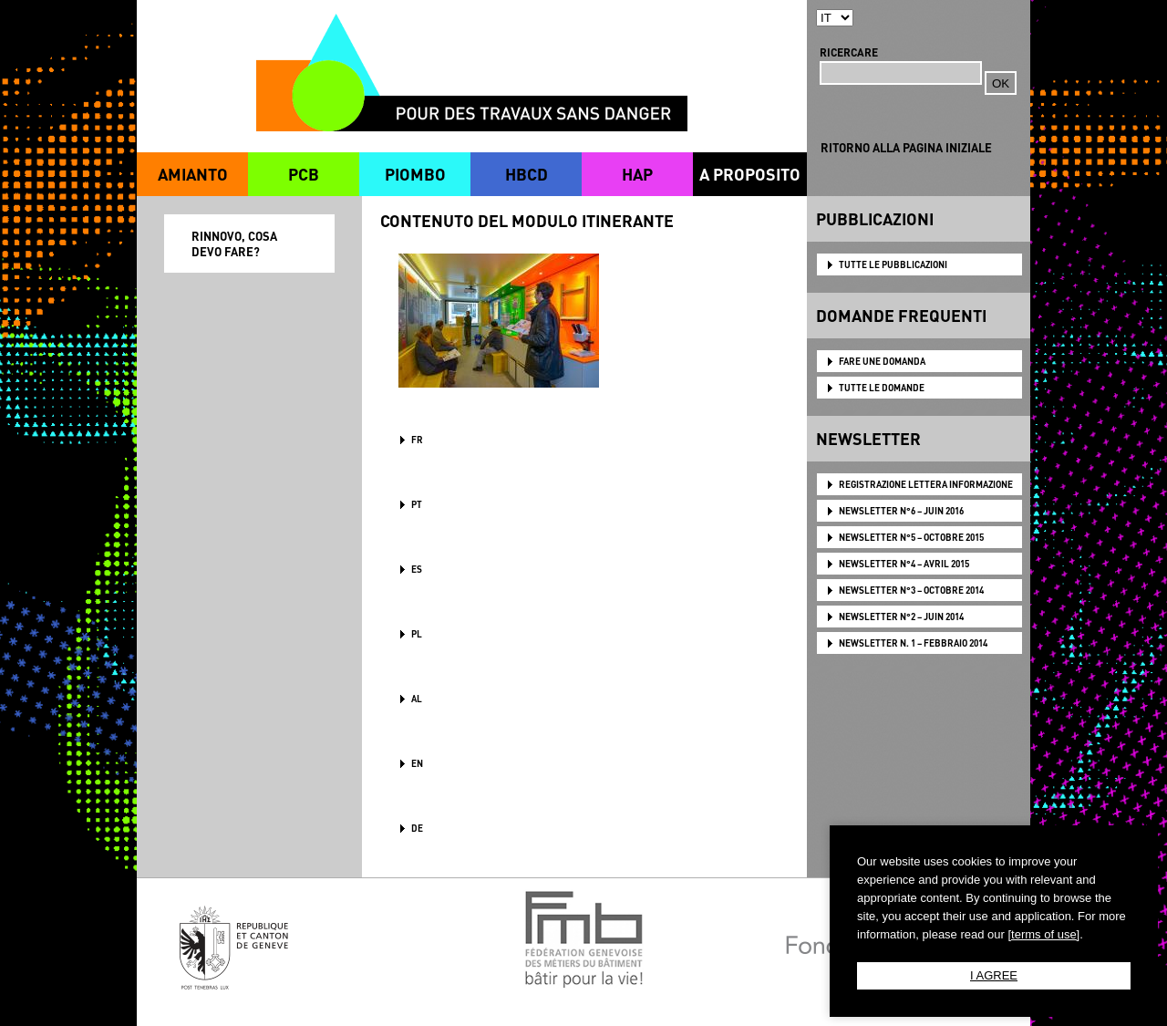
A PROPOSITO (749, 173)
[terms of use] (1043, 934)
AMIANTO (193, 173)
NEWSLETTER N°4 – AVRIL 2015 (904, 563)
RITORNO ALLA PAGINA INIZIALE (906, 147)
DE (417, 828)
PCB (303, 173)
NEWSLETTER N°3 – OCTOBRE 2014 (911, 590)
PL (416, 633)
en (417, 763)
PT (416, 504)
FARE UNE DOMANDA (882, 361)
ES (416, 569)
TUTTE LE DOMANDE (881, 387)
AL (416, 698)
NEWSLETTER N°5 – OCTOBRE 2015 (911, 537)
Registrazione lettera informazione (926, 484)
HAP (637, 173)
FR (417, 439)
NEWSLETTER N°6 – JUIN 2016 (901, 510)
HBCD (526, 173)
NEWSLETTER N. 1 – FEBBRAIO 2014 (913, 642)
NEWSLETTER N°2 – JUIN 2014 (901, 616)
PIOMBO (415, 173)
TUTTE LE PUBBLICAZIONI (893, 264)
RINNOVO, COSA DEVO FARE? (234, 243)
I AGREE (993, 975)
